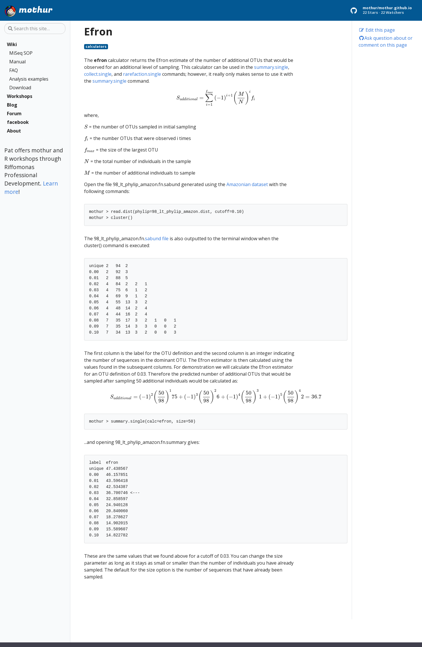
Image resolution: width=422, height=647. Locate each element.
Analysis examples (28, 79)
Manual (17, 61)
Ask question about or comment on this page (386, 41)
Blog (12, 105)
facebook (18, 122)
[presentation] (216, 98)
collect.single (97, 74)
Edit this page (377, 30)
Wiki (12, 44)
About (14, 131)
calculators (96, 46)
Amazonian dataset (247, 184)
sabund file (157, 238)
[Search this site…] (34, 28)
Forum (14, 113)
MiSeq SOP (21, 53)
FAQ (13, 70)
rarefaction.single (142, 74)
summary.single (271, 67)
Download (20, 87)
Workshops (19, 96)
